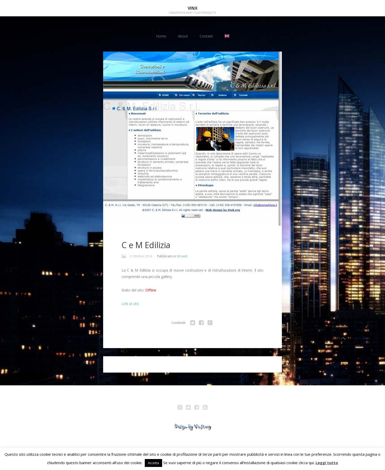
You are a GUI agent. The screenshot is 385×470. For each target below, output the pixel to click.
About (183, 36)
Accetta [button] (153, 463)
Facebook (197, 408)
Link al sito (130, 303)
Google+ (180, 408)
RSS (205, 408)
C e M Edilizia (146, 245)
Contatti (206, 36)
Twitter (188, 408)
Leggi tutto (327, 462)
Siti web (182, 256)
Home (161, 36)
